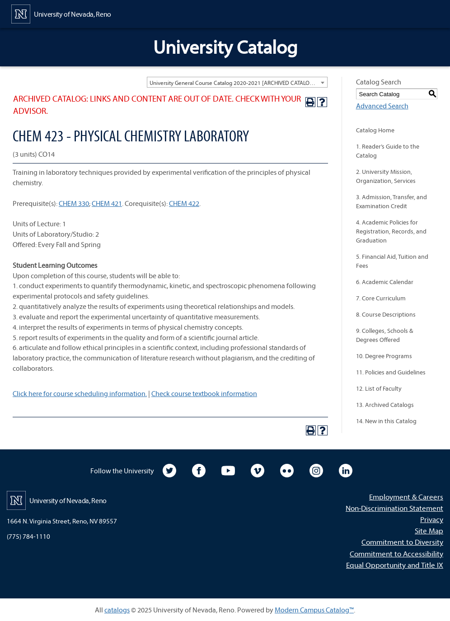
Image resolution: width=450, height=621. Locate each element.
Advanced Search (382, 105)
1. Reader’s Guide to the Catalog (387, 150)
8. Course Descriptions (386, 314)
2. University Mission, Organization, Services (386, 176)
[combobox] (237, 82)
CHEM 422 (184, 203)
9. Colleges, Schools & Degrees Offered (384, 335)
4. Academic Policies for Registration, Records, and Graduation (391, 231)
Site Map (429, 530)
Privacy (431, 519)
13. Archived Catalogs (385, 405)
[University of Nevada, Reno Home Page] (61, 13)
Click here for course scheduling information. (80, 393)
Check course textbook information (204, 393)
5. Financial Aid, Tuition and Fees (392, 261)
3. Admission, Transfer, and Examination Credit (391, 201)
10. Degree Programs (384, 356)
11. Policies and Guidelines (391, 372)
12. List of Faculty (379, 388)
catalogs (117, 609)
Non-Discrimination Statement (394, 508)
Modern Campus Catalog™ (314, 609)
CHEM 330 (74, 203)
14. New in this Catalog (386, 421)
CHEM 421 (107, 203)
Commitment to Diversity (402, 541)
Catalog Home (375, 130)
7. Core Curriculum (381, 298)
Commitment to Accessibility (396, 553)
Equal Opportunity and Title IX (394, 565)
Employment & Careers (406, 496)
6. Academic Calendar (384, 282)
